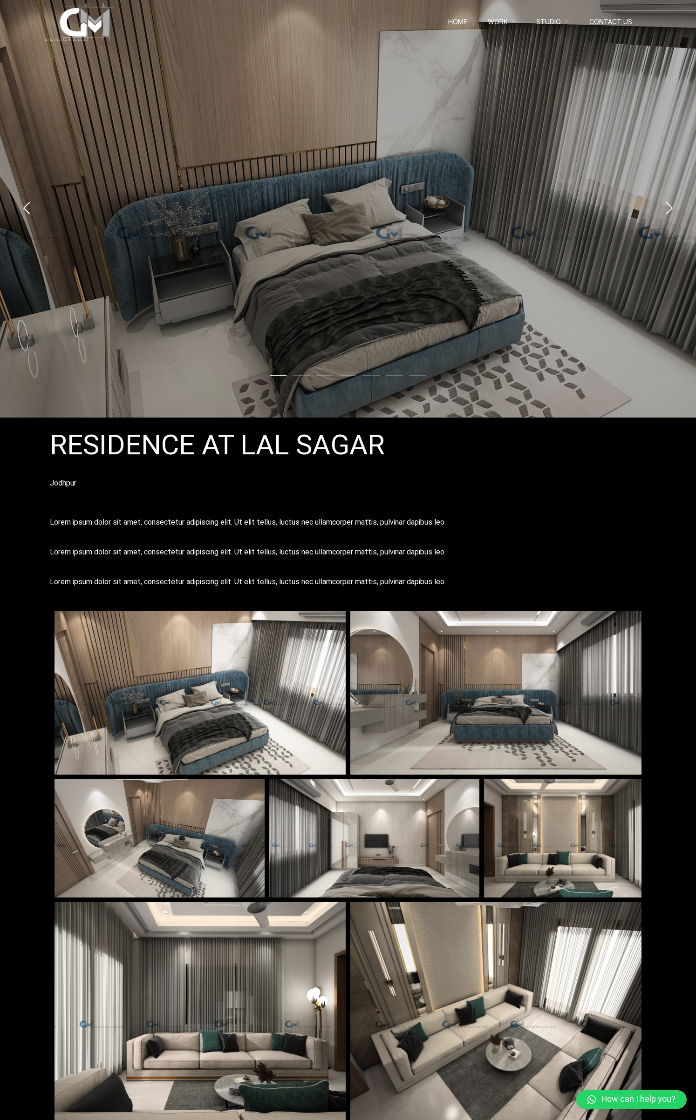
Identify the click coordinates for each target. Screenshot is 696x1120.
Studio (548, 22)
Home (457, 22)
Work (498, 22)
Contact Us (610, 22)
